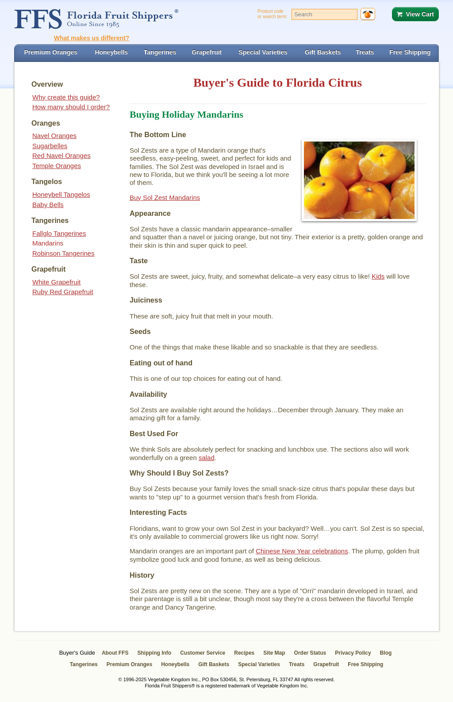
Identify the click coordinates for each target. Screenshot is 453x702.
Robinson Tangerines (63, 253)
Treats (296, 664)
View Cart (420, 14)
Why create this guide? (66, 97)
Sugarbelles (49, 146)
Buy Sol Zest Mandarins (165, 197)
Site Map (274, 653)
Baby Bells (48, 204)
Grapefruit (326, 664)
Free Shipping (365, 664)
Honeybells (175, 664)
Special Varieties (259, 664)
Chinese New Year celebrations (302, 551)
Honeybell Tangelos (61, 194)
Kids (378, 276)
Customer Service (202, 653)
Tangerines (84, 664)
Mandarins (47, 243)
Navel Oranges (54, 135)
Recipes (244, 653)
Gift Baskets (213, 664)
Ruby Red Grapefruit (62, 291)
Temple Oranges (56, 165)
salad (207, 457)
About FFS (115, 653)
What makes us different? (91, 38)
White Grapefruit (56, 282)
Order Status (310, 653)
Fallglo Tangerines (59, 233)
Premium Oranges (129, 664)
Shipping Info (155, 653)
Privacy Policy (353, 653)
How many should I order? (71, 107)
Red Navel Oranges (61, 155)
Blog (386, 653)
